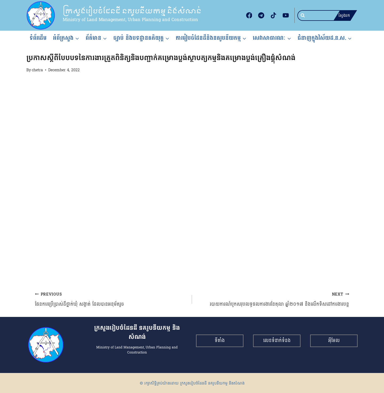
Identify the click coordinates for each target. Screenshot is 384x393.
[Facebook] (249, 15)
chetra (37, 69)
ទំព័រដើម (38, 38)
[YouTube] (285, 15)
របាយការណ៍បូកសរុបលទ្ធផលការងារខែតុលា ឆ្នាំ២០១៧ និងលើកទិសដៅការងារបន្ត (273, 299)
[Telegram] (261, 15)
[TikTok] (273, 15)
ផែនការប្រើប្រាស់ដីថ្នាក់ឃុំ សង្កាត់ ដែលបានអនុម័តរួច (111, 299)
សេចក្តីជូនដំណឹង (37, 48)
